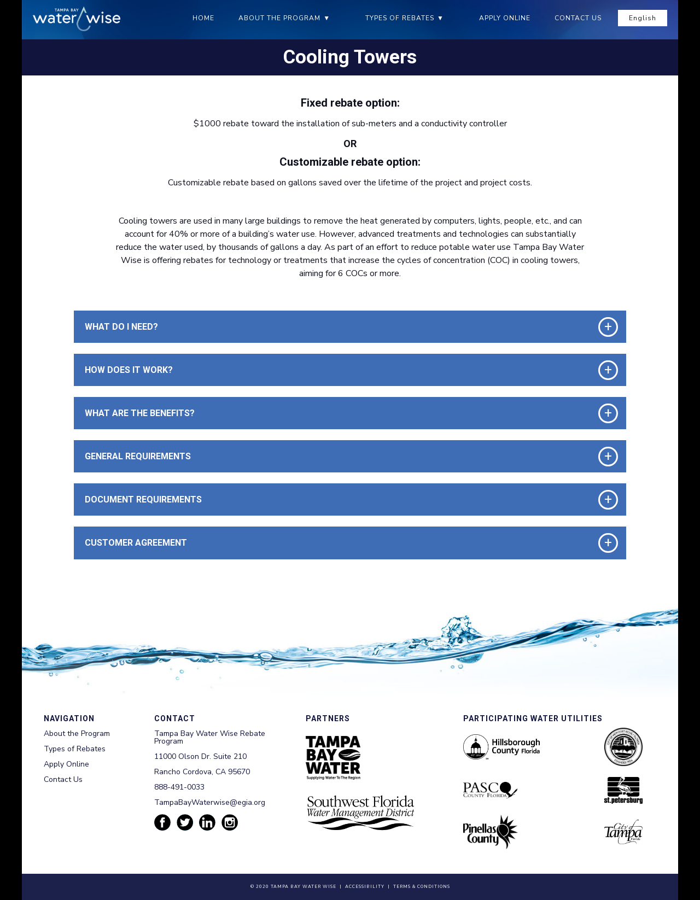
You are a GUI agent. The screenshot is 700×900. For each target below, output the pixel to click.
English (642, 18)
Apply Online (504, 18)
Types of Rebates (399, 18)
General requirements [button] (138, 456)
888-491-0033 (179, 787)
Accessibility (364, 887)
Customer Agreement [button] (136, 542)
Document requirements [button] (143, 499)
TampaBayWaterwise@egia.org (209, 802)
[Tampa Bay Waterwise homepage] (76, 19)
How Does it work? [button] (129, 370)
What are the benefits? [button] (140, 413)
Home (203, 18)
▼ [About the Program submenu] (326, 18)
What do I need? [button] (121, 327)
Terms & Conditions (421, 887)
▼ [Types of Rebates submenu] (440, 18)
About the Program (279, 18)
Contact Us (578, 18)
